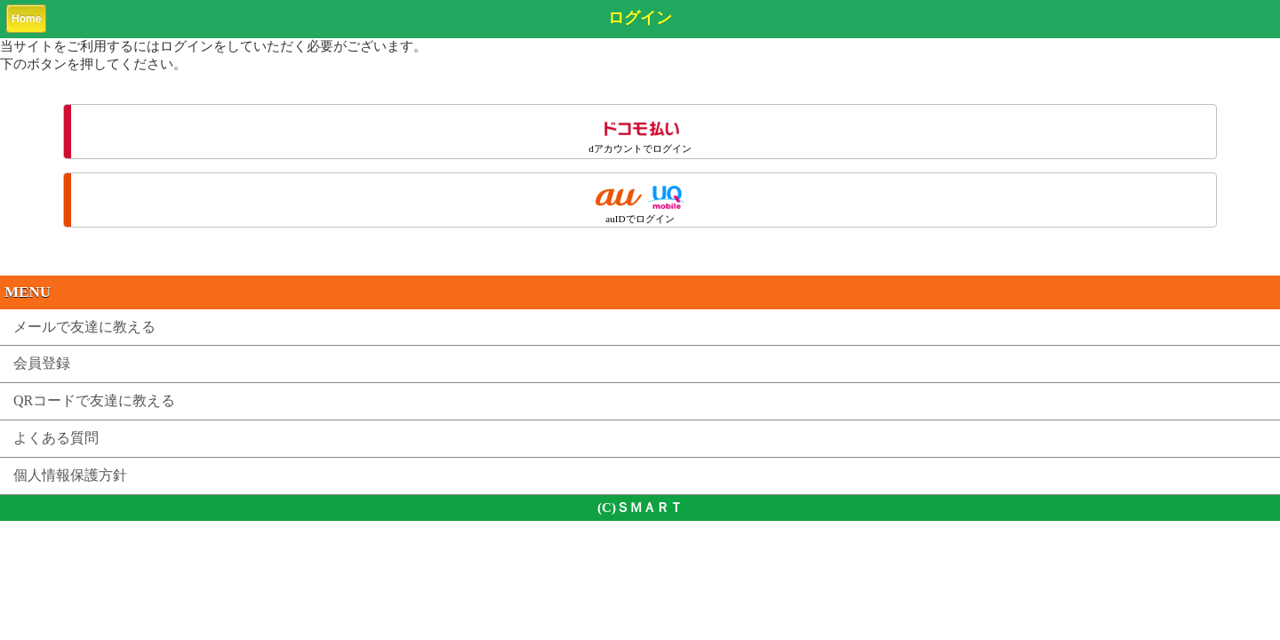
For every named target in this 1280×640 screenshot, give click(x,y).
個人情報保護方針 (70, 475)
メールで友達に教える (84, 326)
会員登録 (41, 363)
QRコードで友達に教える (94, 400)
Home (26, 18)
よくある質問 (56, 437)
